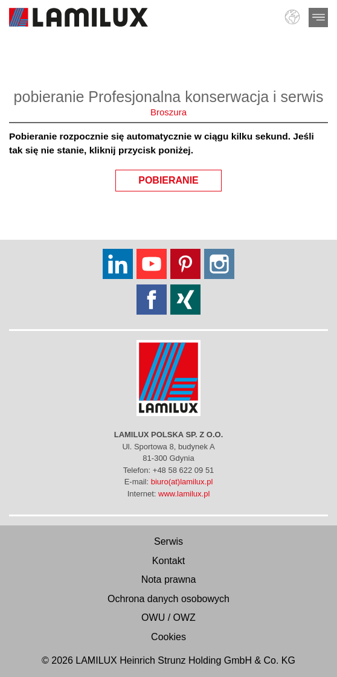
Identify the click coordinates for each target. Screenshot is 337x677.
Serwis (168, 541)
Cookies (168, 637)
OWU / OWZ (168, 617)
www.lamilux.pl (184, 493)
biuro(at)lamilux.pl (182, 481)
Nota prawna (168, 579)
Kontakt (168, 561)
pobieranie (180, 177)
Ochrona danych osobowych (168, 599)
